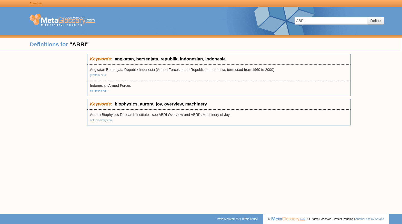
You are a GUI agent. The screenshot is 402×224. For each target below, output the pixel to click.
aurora (147, 104)
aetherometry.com (101, 120)
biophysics (126, 104)
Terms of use (250, 218)
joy (159, 104)
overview (173, 104)
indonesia (215, 59)
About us (35, 3)
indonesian (191, 59)
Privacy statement (228, 218)
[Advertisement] (43, 130)
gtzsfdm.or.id (98, 75)
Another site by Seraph (369, 218)
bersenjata (147, 59)
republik (168, 59)
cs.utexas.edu (98, 90)
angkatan (124, 59)
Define (375, 21)
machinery (196, 104)
